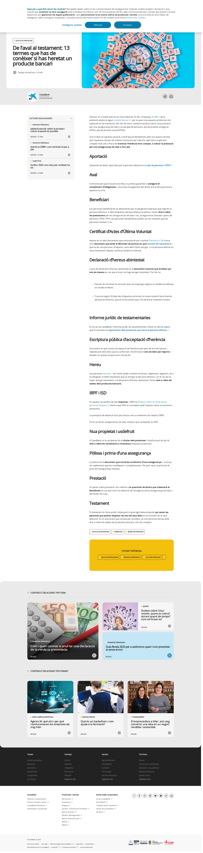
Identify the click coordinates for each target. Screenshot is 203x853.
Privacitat (56, 847)
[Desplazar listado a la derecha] (169, 557)
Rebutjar (98, 25)
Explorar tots (70, 779)
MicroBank (102, 802)
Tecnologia (106, 772)
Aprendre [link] (31, 768)
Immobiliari (107, 764)
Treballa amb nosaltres (107, 805)
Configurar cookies (72, 25)
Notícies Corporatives (36, 799)
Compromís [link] (32, 775)
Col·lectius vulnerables (149, 764)
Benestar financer (147, 772)
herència (155, 240)
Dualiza (100, 812)
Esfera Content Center (38, 802)
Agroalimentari (108, 760)
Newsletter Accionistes (37, 808)
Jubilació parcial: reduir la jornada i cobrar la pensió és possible (47, 130)
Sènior (142, 760)
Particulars (67, 799)
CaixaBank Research (37, 805)
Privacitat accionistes (70, 847)
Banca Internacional (71, 818)
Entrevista (69, 772)
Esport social (144, 775)
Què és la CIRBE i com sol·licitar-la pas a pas (49, 148)
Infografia (69, 768)
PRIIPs (65, 825)
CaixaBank (44, 94)
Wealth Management (72, 815)
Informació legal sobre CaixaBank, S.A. (62, 844)
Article (67, 760)
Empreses (67, 802)
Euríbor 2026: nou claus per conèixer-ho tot (50, 166)
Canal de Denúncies (86, 847)
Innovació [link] (31, 779)
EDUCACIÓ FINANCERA (109, 557)
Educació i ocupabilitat (149, 768)
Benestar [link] (31, 764)
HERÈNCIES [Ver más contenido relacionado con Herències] (118, 532)
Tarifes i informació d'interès (75, 808)
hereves (108, 373)
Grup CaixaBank (104, 799)
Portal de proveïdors (106, 808)
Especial (68, 764)
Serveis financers (109, 775)
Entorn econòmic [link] (34, 760)
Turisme (105, 768)
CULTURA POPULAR (153, 557)
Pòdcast (68, 775)
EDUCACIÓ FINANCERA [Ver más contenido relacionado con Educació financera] (100, 532)
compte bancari (122, 120)
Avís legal (44, 844)
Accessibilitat (89, 844)
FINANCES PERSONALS (132, 557)
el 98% (156, 116)
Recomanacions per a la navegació (38, 847)
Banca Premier (69, 812)
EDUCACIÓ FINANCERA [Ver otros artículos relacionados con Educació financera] (24, 41)
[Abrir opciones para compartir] (164, 96)
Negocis (66, 805)
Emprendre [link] (32, 772)
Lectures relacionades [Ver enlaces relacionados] (50, 118)
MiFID (65, 821)
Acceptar (127, 25)
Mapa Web (79, 844)
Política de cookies (136, 17)
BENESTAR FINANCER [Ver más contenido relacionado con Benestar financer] (135, 532)
